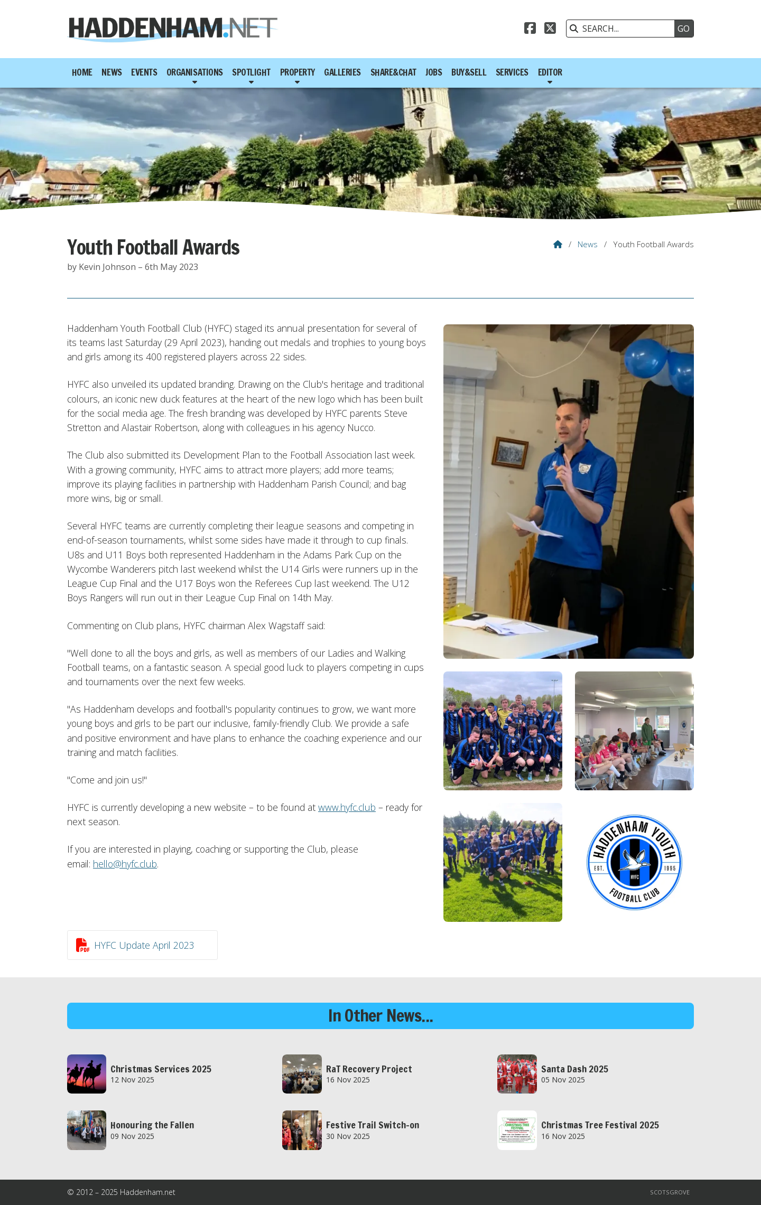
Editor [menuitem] (550, 72)
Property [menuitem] (297, 72)
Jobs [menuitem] (433, 72)
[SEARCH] (623, 28)
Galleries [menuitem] (342, 72)
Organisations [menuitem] (194, 72)
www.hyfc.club (347, 807)
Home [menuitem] (82, 72)
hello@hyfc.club (125, 863)
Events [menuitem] (144, 72)
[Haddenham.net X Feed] (550, 29)
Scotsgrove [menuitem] (670, 1192)
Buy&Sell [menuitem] (468, 72)
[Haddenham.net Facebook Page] (530, 29)
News (588, 244)
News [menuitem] (111, 72)
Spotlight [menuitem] (251, 72)
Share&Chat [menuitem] (393, 72)
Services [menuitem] (512, 72)
